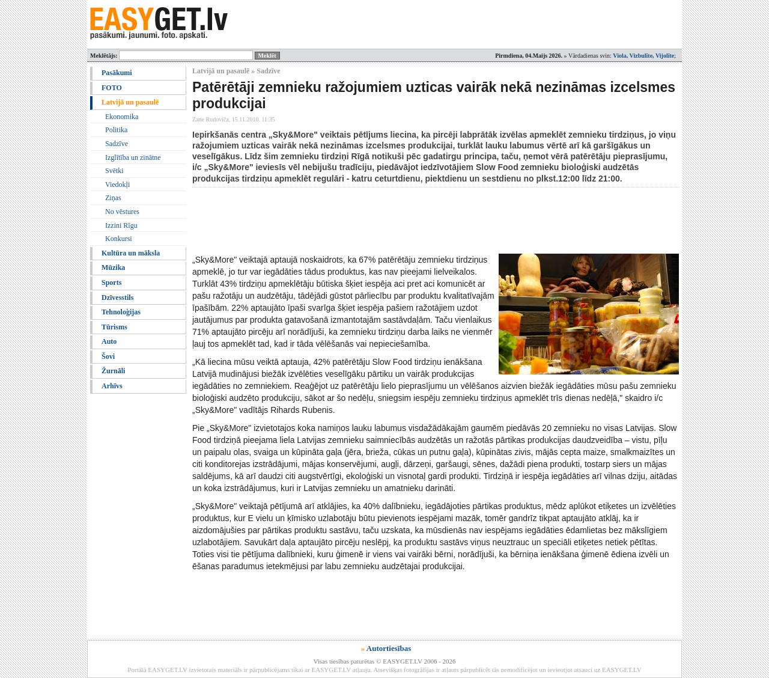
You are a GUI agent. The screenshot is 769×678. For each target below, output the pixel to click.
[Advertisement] (411, 221)
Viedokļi (117, 184)
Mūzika (113, 267)
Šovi (108, 356)
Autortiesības (388, 648)
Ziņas (113, 198)
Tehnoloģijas (121, 312)
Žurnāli (113, 371)
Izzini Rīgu (121, 225)
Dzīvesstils (117, 297)
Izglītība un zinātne (133, 157)
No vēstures (122, 211)
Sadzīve (116, 143)
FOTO (112, 88)
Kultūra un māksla (131, 253)
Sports (111, 282)
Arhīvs (112, 386)
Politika (116, 130)
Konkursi (118, 238)
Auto (109, 341)
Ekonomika (121, 116)
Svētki (114, 170)
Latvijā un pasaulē (130, 102)
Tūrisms (114, 327)
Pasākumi (117, 73)
